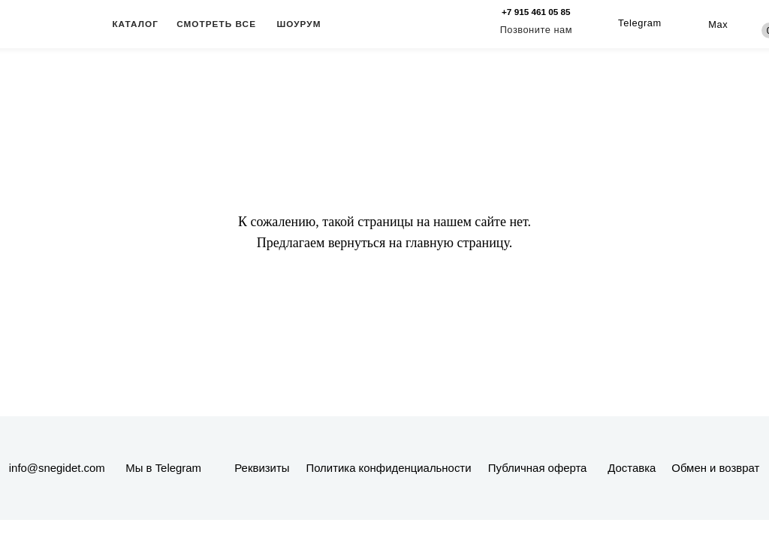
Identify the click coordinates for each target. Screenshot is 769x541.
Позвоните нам (536, 29)
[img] (694, 24)
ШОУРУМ (298, 24)
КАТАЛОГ (135, 24)
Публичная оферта (537, 467)
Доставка (632, 467)
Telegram (640, 23)
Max (718, 24)
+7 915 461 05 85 (536, 12)
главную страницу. (459, 242)
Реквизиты (261, 467)
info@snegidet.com (57, 467)
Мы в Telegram (163, 467)
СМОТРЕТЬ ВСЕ (216, 24)
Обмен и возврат (715, 467)
